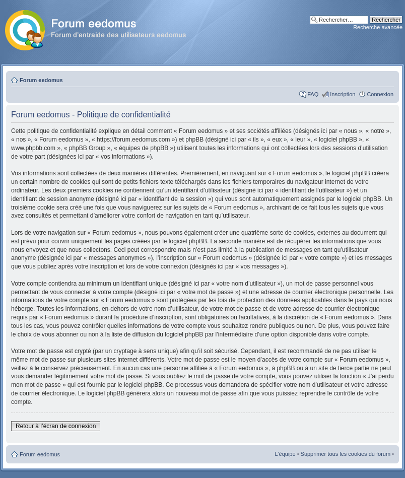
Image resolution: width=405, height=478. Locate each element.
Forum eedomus (41, 80)
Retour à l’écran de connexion (56, 426)
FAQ (312, 94)
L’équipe (285, 454)
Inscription (342, 94)
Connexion (380, 94)
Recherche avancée (377, 27)
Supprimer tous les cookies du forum (346, 454)
